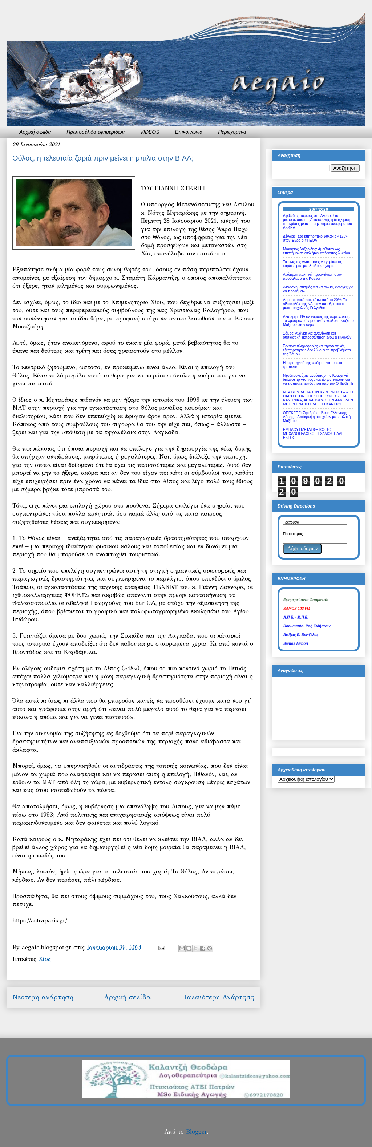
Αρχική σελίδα (35, 132)
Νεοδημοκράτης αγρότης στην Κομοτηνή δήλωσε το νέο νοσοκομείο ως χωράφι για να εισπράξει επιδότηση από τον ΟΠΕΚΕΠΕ (318, 379)
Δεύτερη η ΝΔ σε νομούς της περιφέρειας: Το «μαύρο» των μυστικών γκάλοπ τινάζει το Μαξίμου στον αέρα (318, 321)
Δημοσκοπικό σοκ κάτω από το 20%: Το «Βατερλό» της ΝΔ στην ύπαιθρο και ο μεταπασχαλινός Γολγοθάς (315, 304)
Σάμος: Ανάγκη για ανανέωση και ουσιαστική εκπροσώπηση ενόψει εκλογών (317, 335)
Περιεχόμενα (232, 132)
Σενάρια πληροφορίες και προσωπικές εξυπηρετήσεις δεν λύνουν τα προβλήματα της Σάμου (317, 350)
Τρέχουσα (291, 522)
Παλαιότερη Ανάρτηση (218, 997)
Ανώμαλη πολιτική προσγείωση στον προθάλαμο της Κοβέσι (312, 276)
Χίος (45, 959)
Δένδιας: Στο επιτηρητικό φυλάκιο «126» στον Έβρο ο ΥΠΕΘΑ (315, 238)
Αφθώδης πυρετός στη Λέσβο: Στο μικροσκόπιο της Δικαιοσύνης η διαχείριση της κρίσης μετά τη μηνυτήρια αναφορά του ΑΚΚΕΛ (317, 222)
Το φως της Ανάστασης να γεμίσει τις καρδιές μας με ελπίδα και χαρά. (312, 264)
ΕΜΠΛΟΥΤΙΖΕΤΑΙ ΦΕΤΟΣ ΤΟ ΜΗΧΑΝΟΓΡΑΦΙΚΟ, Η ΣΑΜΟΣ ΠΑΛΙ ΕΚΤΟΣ (312, 434)
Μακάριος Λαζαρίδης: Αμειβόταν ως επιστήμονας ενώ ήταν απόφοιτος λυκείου (316, 251)
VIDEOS (149, 132)
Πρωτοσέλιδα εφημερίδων (95, 132)
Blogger (196, 1131)
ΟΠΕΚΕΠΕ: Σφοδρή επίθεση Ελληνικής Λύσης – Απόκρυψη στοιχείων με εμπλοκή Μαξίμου (317, 417)
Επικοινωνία (189, 132)
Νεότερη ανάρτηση (42, 997)
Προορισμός (293, 534)
